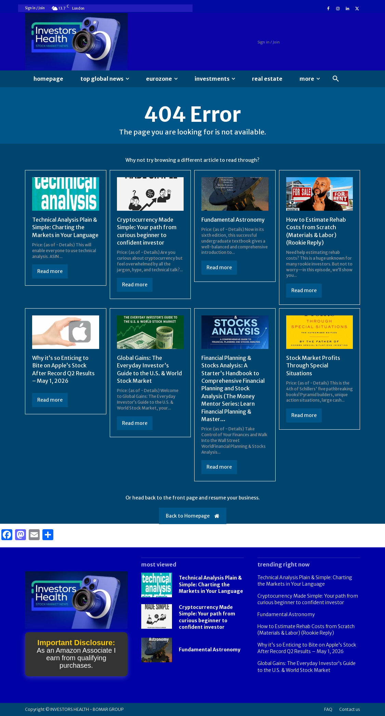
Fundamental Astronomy (233, 219)
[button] (335, 79)
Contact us (349, 709)
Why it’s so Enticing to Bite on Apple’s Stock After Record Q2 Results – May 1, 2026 (306, 648)
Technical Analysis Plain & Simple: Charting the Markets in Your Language (65, 227)
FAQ (328, 709)
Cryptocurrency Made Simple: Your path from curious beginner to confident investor (307, 599)
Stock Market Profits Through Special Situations (313, 365)
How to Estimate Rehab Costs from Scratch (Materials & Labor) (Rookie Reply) (306, 629)
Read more (50, 271)
